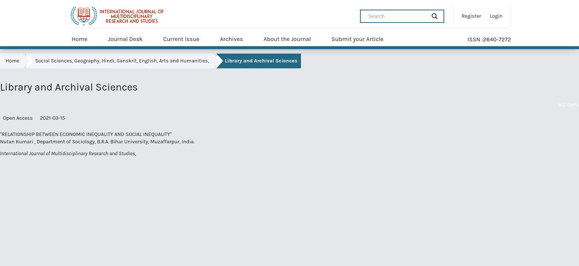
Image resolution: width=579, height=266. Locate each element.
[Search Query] (396, 16)
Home (80, 38)
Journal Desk (125, 38)
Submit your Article (358, 38)
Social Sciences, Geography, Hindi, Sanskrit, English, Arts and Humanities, (122, 61)
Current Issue (181, 38)
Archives (231, 38)
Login (496, 16)
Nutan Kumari (17, 142)
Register (471, 16)
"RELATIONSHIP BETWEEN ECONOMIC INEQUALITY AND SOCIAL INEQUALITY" (86, 134)
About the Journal (287, 38)
